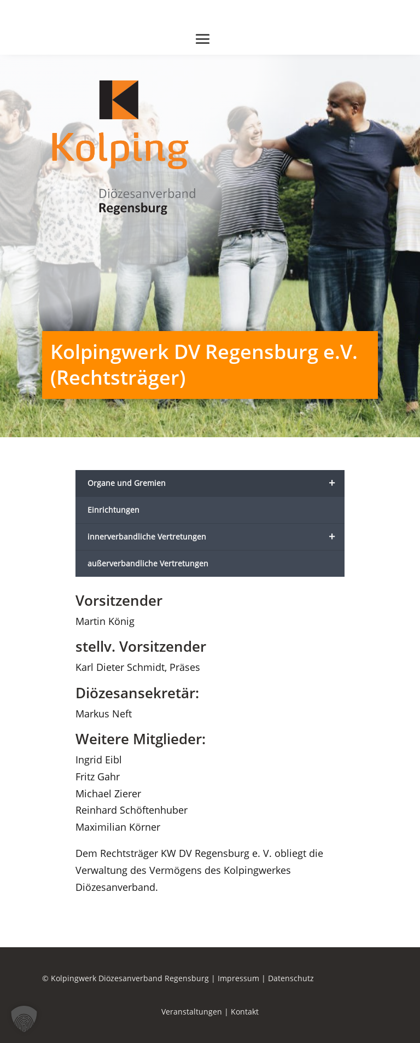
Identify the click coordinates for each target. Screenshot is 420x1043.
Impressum (238, 978)
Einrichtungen (113, 510)
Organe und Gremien (216, 483)
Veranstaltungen (191, 1011)
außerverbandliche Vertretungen (148, 563)
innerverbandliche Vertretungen (216, 537)
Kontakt (245, 1011)
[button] (24, 1019)
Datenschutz (291, 978)
